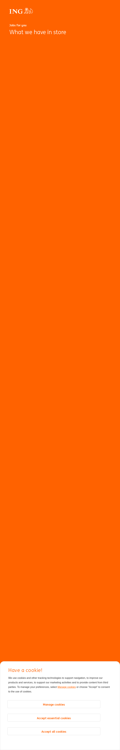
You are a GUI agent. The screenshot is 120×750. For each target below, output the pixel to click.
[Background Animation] (60, 391)
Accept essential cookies (54, 718)
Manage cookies (67, 687)
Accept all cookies (53, 731)
